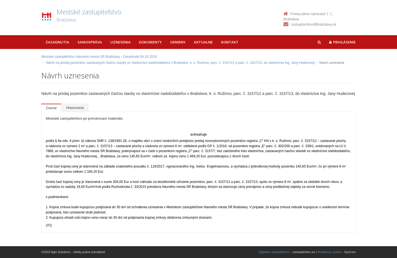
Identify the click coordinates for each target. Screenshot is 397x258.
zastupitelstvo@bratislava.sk (313, 24)
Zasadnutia (57, 42)
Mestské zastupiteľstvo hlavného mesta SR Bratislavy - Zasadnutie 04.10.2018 (99, 57)
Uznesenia (120, 42)
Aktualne (203, 42)
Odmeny (178, 42)
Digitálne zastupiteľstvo (274, 252)
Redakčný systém (330, 252)
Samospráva (89, 42)
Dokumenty (150, 42)
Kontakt (229, 42)
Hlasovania (75, 108)
